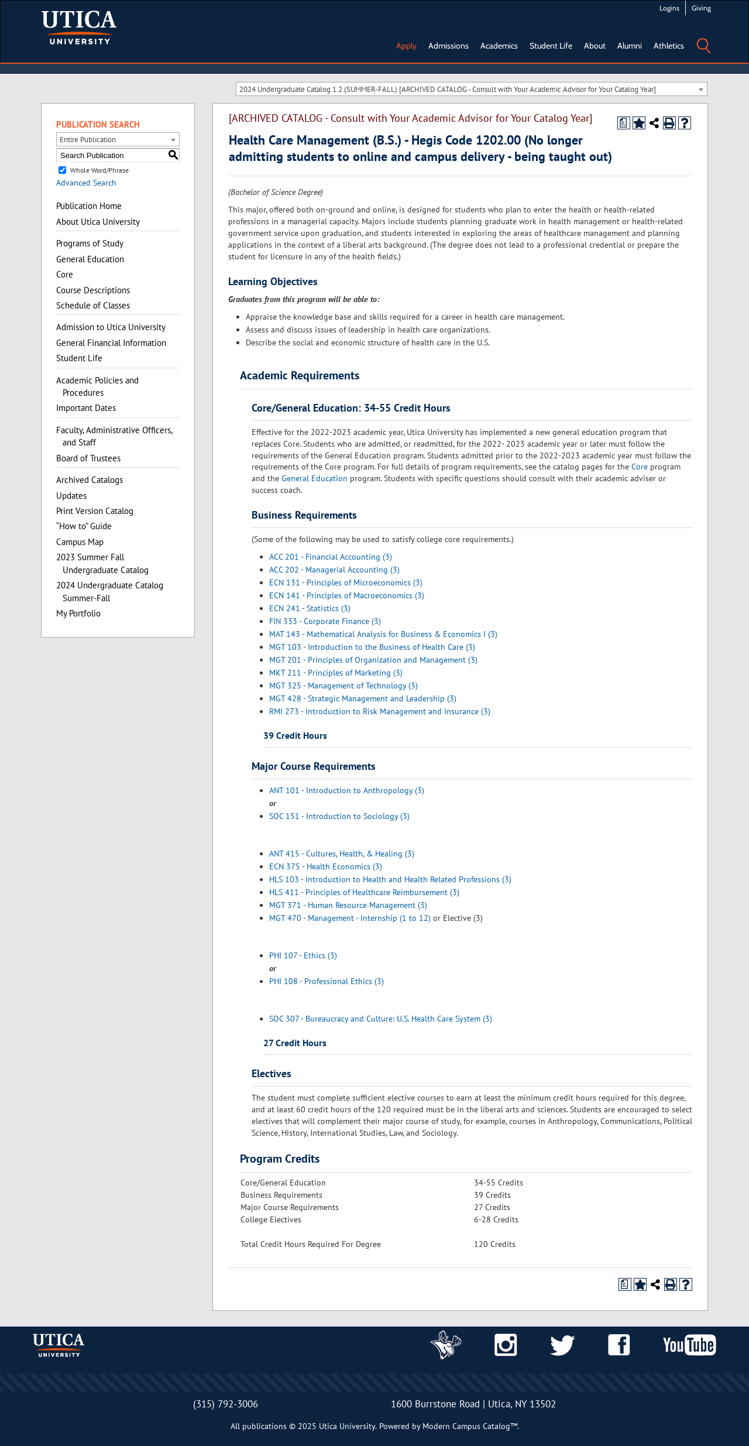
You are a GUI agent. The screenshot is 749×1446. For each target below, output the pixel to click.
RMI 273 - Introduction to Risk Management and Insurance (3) (379, 711)
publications (264, 1426)
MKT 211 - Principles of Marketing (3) (336, 672)
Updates (71, 495)
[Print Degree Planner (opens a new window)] (623, 122)
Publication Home (89, 205)
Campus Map (80, 541)
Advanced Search (86, 182)
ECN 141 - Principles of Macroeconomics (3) (346, 595)
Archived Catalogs (89, 479)
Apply (406, 45)
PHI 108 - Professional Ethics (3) (326, 981)
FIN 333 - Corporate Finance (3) (325, 621)
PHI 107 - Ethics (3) (303, 955)
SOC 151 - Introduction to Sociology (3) (339, 816)
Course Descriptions (93, 290)
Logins (669, 8)
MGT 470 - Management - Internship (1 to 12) (350, 918)
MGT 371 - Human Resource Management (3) (348, 905)
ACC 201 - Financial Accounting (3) (330, 556)
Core (64, 274)
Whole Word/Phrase (99, 170)
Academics (499, 45)
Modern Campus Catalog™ (469, 1426)
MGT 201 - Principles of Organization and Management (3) (373, 660)
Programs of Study (89, 243)
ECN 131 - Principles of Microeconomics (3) (345, 582)
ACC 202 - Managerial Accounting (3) (334, 569)
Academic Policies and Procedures (97, 386)
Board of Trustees (88, 458)
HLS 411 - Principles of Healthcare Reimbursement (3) (364, 892)
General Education (90, 259)
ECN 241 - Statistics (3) (310, 608)
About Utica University (98, 221)
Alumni (629, 45)
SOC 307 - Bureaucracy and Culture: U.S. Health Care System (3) (380, 1018)
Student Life (551, 45)
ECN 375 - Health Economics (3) (325, 866)
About (595, 45)
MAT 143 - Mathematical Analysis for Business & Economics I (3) (383, 634)
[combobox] (471, 89)
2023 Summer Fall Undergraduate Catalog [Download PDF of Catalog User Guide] (102, 563)
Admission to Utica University (111, 327)
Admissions (448, 45)
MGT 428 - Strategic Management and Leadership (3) (362, 698)
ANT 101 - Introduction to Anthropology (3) (346, 790)
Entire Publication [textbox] (88, 140)
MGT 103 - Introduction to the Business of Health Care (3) (372, 647)
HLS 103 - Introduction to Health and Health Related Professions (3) (390, 879)
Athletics (669, 45)
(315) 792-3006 (225, 1403)
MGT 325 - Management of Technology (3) (343, 685)
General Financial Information (111, 342)
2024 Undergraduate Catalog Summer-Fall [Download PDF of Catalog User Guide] (109, 591)
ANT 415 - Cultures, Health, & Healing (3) (341, 853)
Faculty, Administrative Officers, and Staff (114, 436)
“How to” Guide (84, 526)
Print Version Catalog (94, 510)
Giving (701, 8)
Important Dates (86, 407)
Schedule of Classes (93, 305)
